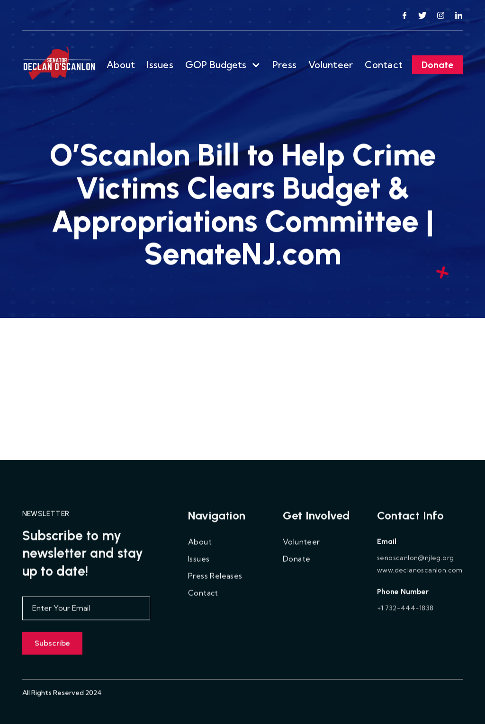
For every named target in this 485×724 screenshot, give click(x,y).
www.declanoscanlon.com (420, 576)
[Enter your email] (86, 614)
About (121, 65)
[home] (59, 65)
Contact (384, 65)
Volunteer (330, 65)
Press (284, 65)
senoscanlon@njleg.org (415, 563)
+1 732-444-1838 (405, 613)
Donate (437, 65)
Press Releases (215, 581)
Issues (160, 65)
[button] (222, 65)
